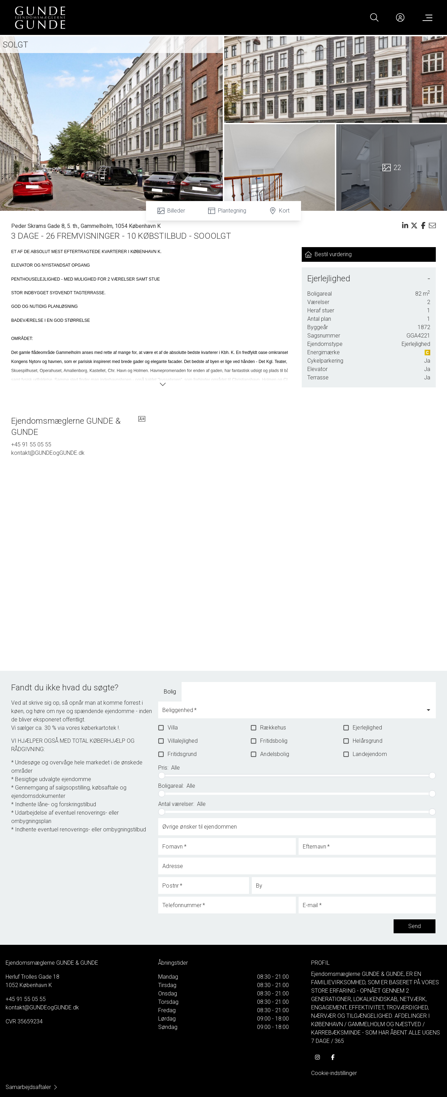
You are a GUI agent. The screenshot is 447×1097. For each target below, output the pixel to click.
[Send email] (432, 225)
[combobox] (291, 713)
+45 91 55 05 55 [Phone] (31, 444)
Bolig (170, 691)
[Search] (374, 17)
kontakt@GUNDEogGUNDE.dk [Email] (48, 453)
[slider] (161, 775)
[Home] (119, 17)
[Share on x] (414, 225)
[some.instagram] (317, 1057)
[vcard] (141, 426)
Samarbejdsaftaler (32, 1087)
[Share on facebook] (423, 225)
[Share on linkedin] (405, 225)
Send (414, 926)
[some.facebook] (333, 1057)
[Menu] (426, 17)
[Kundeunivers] (400, 17)
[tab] (170, 692)
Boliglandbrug (209, 691)
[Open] (428, 710)
